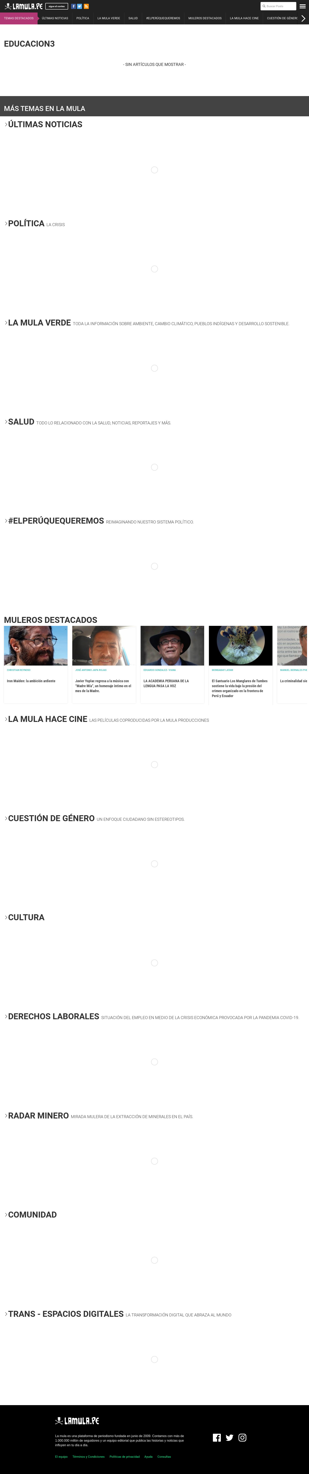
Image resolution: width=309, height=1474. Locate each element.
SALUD (133, 18)
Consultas (164, 1457)
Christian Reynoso (18, 670)
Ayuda (148, 1457)
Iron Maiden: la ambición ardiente (31, 681)
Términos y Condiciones (88, 1457)
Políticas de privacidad (125, 1457)
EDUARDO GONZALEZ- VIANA (160, 670)
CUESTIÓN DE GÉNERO (282, 18)
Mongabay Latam (222, 670)
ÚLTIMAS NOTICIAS (55, 18)
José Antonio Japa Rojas (90, 670)
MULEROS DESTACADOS (205, 18)
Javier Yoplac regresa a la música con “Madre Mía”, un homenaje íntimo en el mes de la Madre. (103, 686)
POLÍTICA (82, 18)
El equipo (61, 1457)
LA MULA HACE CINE (244, 18)
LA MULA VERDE (109, 18)
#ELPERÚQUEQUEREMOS (163, 18)
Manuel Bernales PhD (294, 670)
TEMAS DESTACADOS (19, 18)
